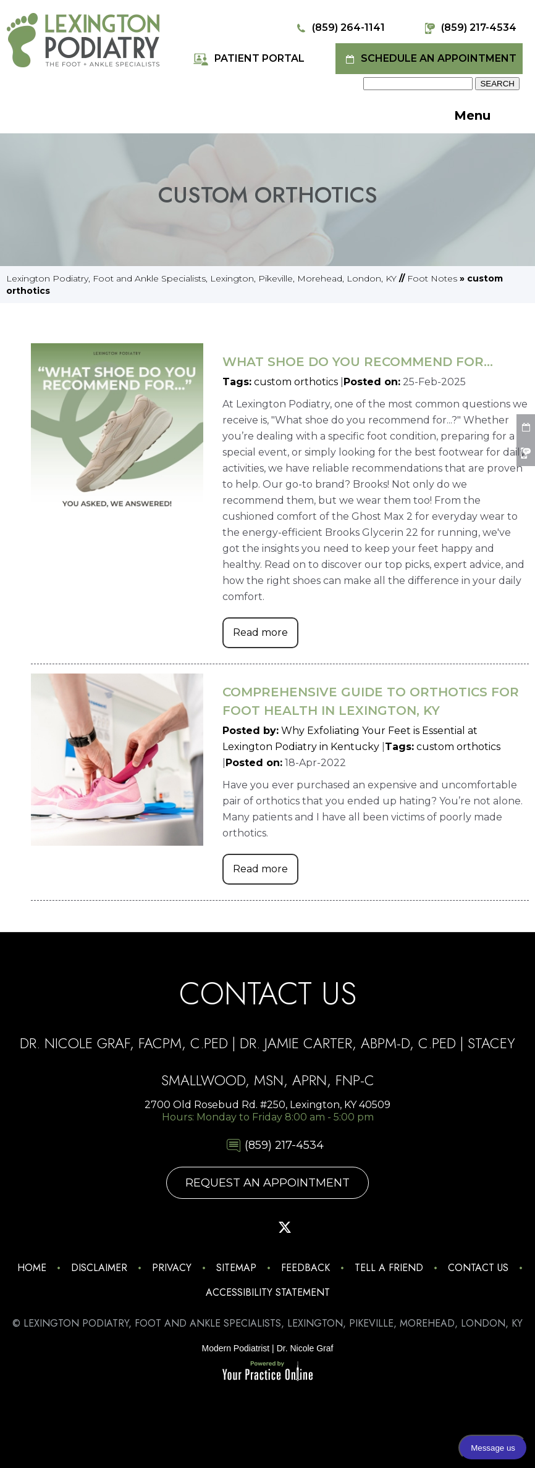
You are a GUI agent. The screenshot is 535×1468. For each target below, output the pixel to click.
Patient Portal (249, 58)
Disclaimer (99, 1268)
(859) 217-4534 (469, 28)
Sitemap (236, 1268)
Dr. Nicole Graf (305, 1348)
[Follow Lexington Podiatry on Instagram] (181, 1227)
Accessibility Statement (268, 1292)
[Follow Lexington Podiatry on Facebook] (215, 1227)
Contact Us (478, 1268)
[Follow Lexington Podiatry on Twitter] (285, 1227)
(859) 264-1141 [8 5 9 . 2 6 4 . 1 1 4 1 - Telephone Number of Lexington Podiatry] (339, 28)
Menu (487, 116)
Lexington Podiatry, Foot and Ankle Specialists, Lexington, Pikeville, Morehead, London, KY (201, 278)
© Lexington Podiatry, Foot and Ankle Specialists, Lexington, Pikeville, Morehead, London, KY (267, 1323)
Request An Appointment (267, 1183)
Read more (260, 632)
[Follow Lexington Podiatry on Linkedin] (354, 1227)
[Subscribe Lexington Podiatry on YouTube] (319, 1227)
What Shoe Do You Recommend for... (357, 361)
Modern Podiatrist (236, 1348)
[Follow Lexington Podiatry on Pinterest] (250, 1227)
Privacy (172, 1268)
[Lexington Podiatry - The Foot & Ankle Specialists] (83, 39)
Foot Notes (432, 278)
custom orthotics (296, 382)
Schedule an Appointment (429, 58)
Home (31, 1268)
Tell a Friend (389, 1268)
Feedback (305, 1268)
